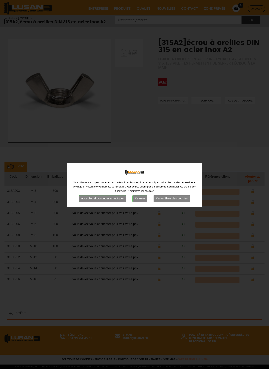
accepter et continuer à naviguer (102, 202)
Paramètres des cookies (172, 202)
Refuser (139, 202)
